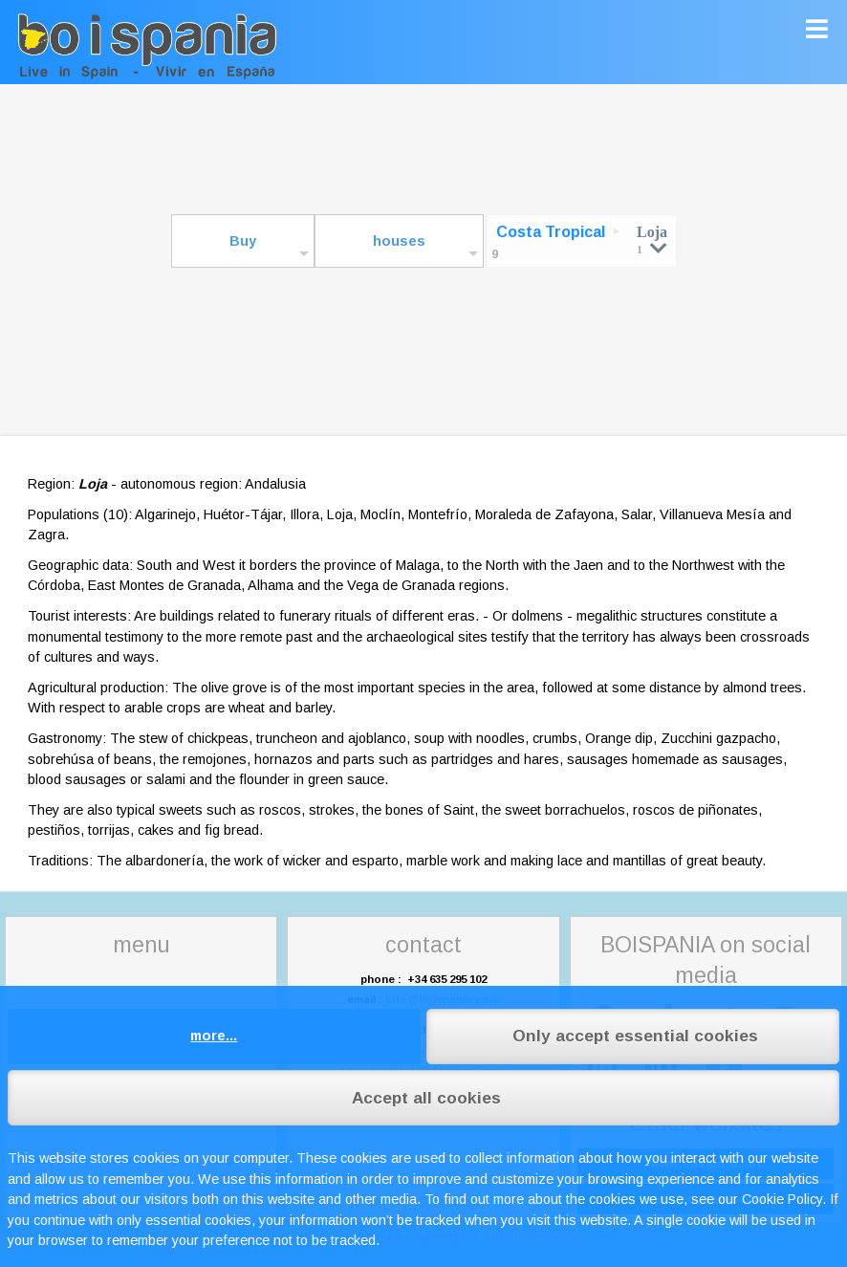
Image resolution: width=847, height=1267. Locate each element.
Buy (242, 241)
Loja (652, 239)
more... (213, 1035)
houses (399, 241)
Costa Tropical (550, 232)
